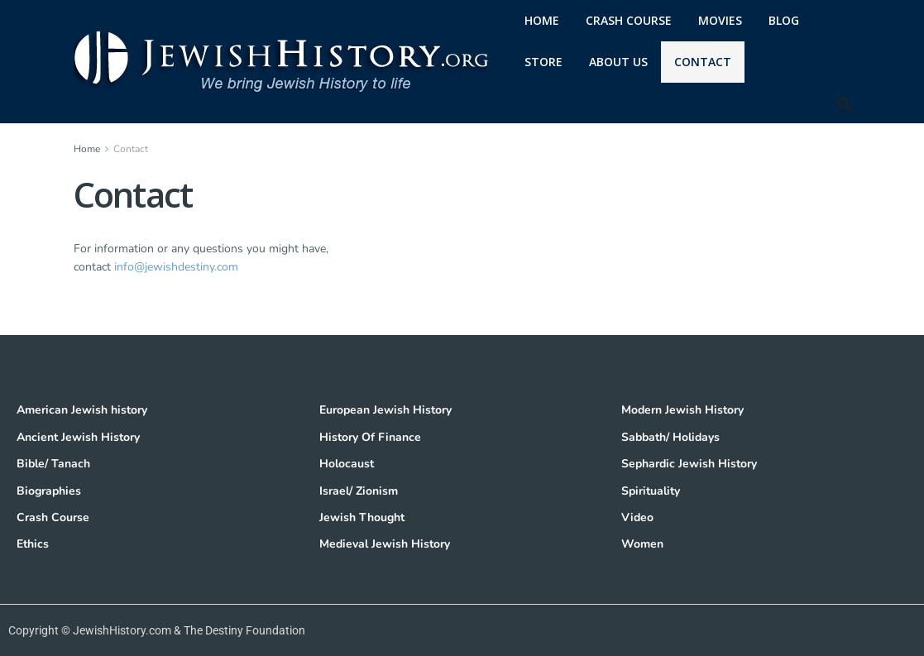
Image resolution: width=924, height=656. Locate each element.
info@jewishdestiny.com (176, 267)
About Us (618, 61)
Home (87, 149)
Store (543, 61)
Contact (702, 61)
